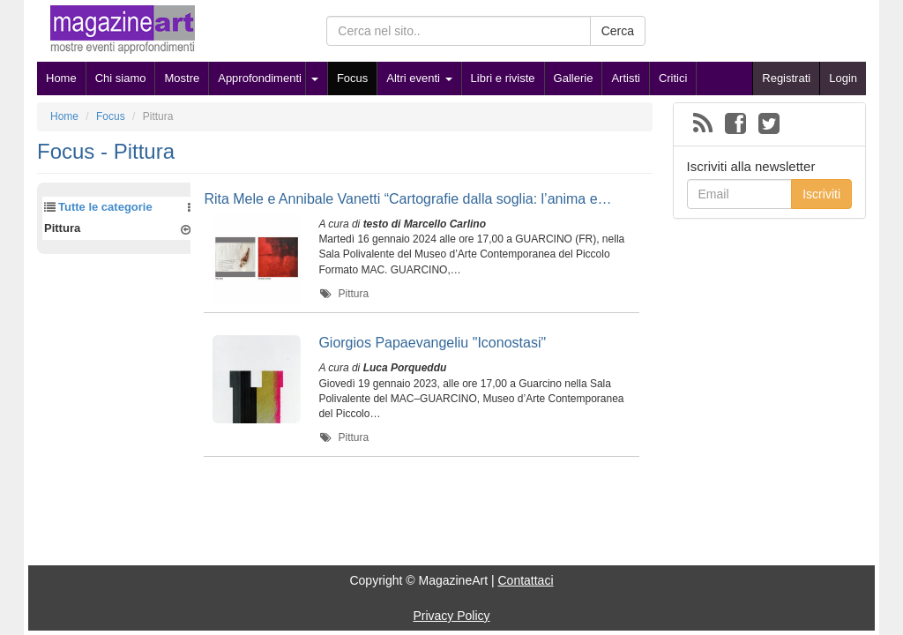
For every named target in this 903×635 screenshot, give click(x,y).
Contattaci (525, 580)
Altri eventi (419, 78)
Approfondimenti (260, 78)
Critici (673, 78)
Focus (352, 78)
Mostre (181, 78)
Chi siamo (120, 78)
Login (843, 78)
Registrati (786, 78)
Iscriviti (821, 194)
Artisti (625, 78)
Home (61, 78)
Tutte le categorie (105, 206)
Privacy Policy (451, 616)
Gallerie (573, 78)
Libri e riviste (503, 78)
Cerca (617, 31)
